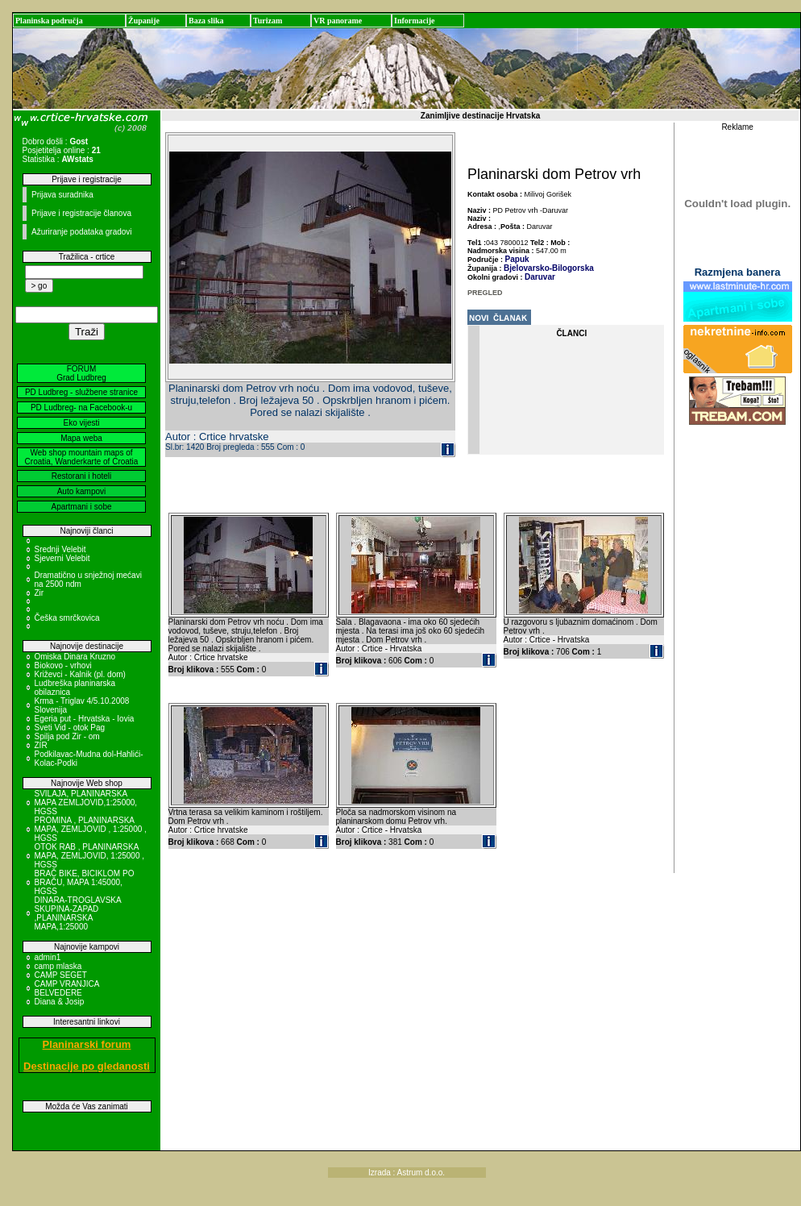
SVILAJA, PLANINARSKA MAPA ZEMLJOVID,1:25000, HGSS (86, 802)
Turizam (267, 20)
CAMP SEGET (61, 975)
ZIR (41, 745)
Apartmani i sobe (81, 506)
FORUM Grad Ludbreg (81, 373)
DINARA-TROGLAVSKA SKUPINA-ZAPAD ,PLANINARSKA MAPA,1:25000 (78, 913)
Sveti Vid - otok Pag (70, 727)
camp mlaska (58, 966)
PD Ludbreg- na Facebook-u (81, 407)
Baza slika (206, 20)
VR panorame (337, 20)
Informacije (414, 20)
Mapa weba (81, 438)
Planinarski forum (87, 1044)
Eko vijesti (81, 422)
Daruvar (540, 276)
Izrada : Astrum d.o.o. (406, 1172)
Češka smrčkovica (67, 617)
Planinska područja (49, 20)
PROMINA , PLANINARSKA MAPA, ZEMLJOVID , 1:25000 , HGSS (91, 829)
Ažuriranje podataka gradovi (81, 231)
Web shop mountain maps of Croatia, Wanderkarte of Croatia (82, 457)
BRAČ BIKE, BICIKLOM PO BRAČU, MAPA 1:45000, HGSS (85, 882)
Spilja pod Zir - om (67, 736)
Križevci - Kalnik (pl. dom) (80, 674)
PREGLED (485, 293)
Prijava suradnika (62, 194)
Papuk (517, 259)
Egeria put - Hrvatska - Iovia (85, 718)
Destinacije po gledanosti (86, 1066)
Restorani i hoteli (81, 476)
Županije (144, 20)
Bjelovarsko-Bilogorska (549, 268)
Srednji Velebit (60, 549)
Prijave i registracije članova (81, 213)
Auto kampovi (81, 491)
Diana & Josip (60, 1001)
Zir (39, 592)
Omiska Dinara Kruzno (75, 656)
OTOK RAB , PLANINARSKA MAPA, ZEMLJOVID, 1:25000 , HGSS (90, 855)
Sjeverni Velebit (62, 558)
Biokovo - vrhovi (63, 665)
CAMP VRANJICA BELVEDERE (67, 988)
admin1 (48, 957)
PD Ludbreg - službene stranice (81, 392)
